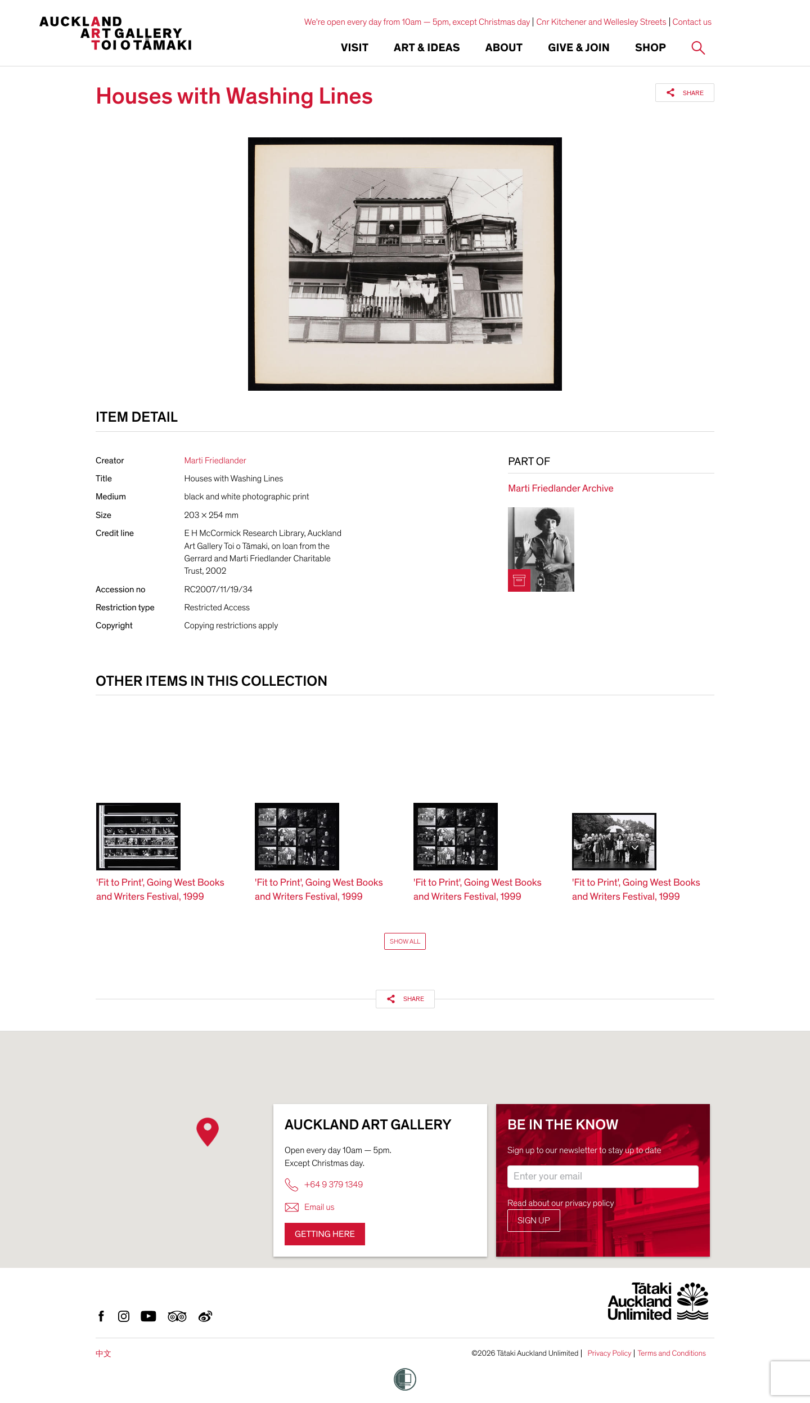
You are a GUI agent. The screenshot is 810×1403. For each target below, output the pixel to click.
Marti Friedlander (215, 460)
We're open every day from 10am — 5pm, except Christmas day (417, 21)
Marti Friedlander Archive (560, 488)
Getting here (325, 1234)
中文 (103, 1353)
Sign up (534, 1220)
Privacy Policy (609, 1353)
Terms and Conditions (671, 1353)
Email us (310, 1207)
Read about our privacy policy (560, 1203)
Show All (405, 941)
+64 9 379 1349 (324, 1185)
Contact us (692, 21)
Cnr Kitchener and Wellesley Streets (601, 21)
